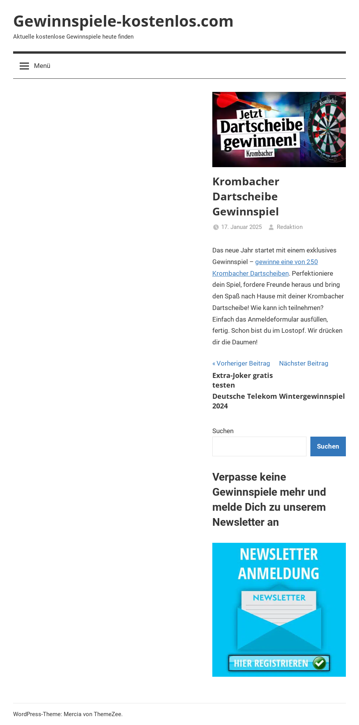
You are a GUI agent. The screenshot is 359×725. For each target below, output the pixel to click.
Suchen (223, 431)
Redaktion (290, 227)
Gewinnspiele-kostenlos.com (123, 20)
